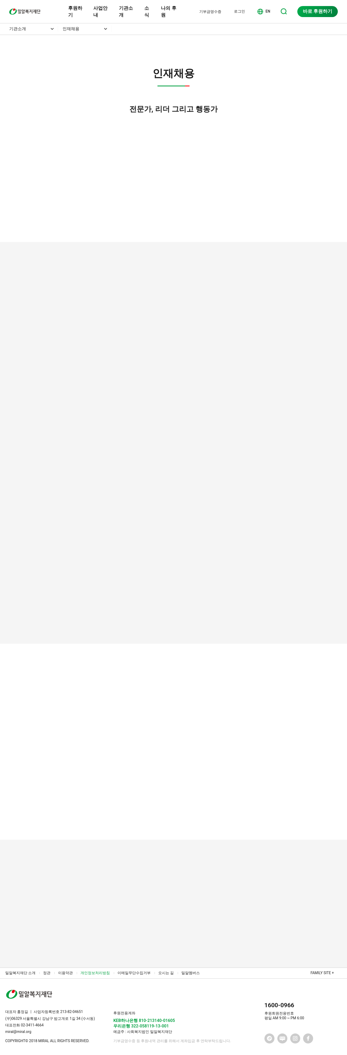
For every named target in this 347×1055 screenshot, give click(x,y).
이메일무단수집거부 (134, 973)
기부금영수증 (210, 11)
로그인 (239, 11)
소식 (146, 12)
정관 (46, 973)
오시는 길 (166, 973)
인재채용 (71, 28)
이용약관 (65, 973)
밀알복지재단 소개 (20, 973)
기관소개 (126, 12)
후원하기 (75, 12)
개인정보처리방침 (95, 973)
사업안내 (100, 12)
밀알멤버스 (190, 973)
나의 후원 (168, 12)
